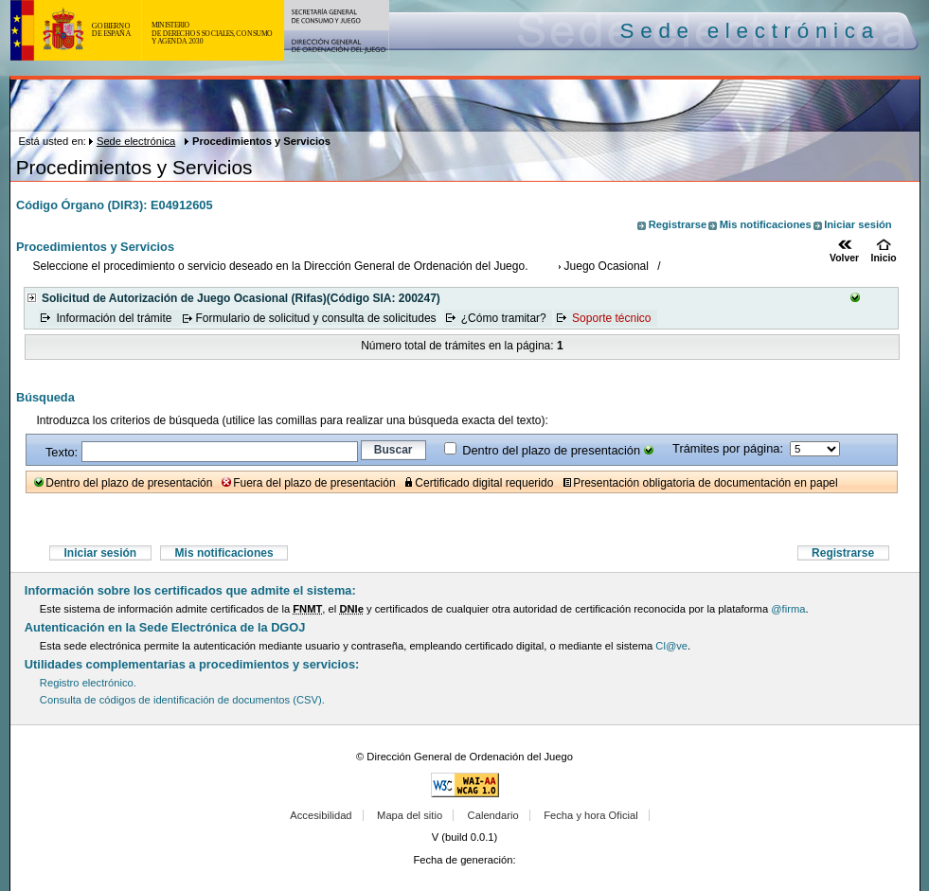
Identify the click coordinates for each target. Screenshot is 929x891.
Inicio (884, 258)
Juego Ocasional (606, 266)
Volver (844, 258)
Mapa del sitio (409, 815)
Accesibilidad (320, 815)
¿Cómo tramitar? (503, 318)
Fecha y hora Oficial (591, 815)
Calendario (493, 815)
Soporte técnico (611, 318)
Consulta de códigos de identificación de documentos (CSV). (182, 699)
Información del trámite (115, 318)
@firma (788, 609)
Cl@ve (671, 645)
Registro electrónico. (88, 682)
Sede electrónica (136, 141)
